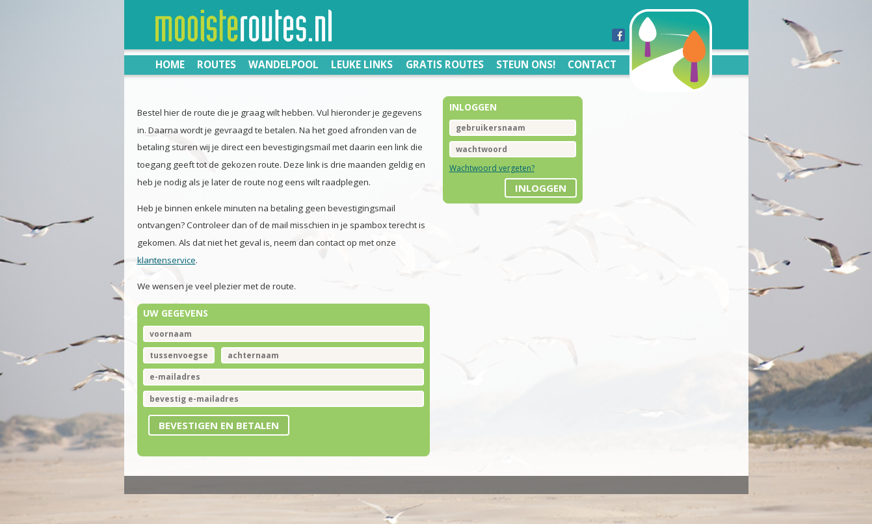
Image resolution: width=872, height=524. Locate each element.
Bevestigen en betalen (219, 425)
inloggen (540, 187)
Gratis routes (445, 64)
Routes (216, 64)
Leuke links (362, 64)
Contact (592, 64)
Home (170, 64)
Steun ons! (525, 64)
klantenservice (166, 260)
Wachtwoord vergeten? (492, 168)
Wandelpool (283, 64)
